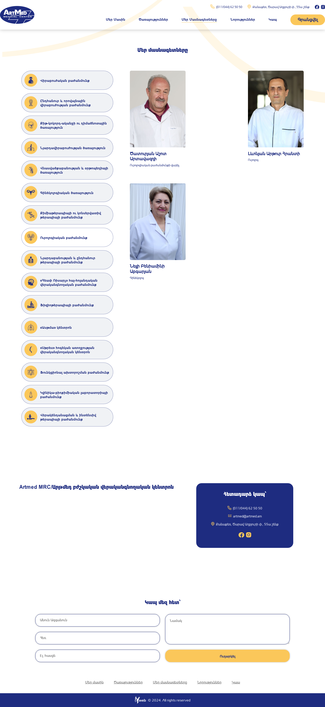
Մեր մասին (115, 19)
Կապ (273, 19)
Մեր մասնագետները (199, 19)
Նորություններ (242, 19)
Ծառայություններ (153, 19)
